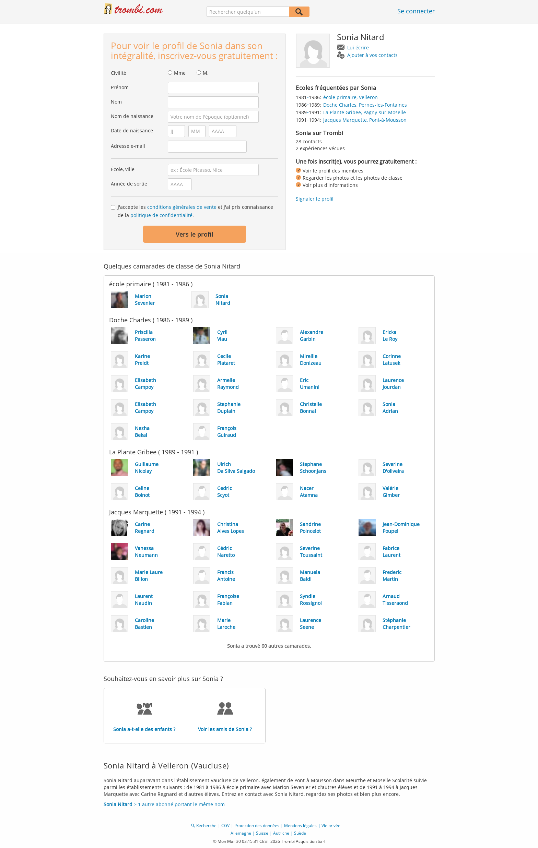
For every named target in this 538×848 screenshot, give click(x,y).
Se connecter (416, 11)
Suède (300, 833)
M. (206, 73)
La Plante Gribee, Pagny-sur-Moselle (364, 112)
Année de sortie (129, 183)
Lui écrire (358, 47)
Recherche (206, 825)
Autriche (281, 833)
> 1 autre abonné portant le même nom (164, 804)
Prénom (120, 87)
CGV (225, 825)
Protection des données (256, 825)
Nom (116, 101)
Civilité (118, 73)
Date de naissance (132, 130)
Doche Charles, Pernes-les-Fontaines (365, 104)
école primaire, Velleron (350, 97)
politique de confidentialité (161, 215)
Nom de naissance (132, 116)
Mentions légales (300, 825)
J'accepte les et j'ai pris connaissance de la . (195, 211)
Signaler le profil (315, 198)
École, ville (122, 169)
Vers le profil (194, 234)
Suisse (262, 833)
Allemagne (241, 833)
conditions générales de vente (182, 207)
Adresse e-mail (128, 146)
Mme (180, 73)
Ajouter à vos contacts (372, 55)
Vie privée (330, 825)
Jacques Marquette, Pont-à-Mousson (365, 120)
